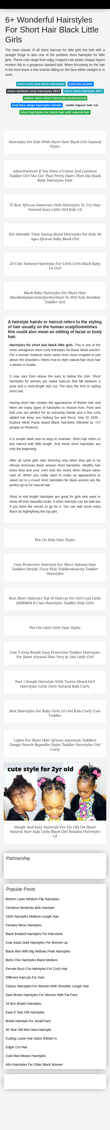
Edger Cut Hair (16, 1047)
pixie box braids (80, 84)
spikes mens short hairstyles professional (55, 98)
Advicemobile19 (54, 4)
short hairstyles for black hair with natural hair (55, 112)
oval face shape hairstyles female (36, 105)
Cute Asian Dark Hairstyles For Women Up (37, 942)
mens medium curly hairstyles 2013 (34, 91)
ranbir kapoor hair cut (82, 105)
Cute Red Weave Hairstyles (26, 1056)
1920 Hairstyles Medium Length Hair (32, 916)
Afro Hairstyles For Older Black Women (34, 1064)
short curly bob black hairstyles (40, 84)
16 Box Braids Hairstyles (24, 1003)
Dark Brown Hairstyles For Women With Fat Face (41, 995)
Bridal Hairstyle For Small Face (28, 1021)
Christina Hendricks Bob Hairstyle (30, 908)
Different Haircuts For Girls (25, 977)
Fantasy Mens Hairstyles (24, 925)
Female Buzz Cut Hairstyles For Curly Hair (37, 969)
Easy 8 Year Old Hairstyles (25, 1012)
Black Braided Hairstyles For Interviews (34, 934)
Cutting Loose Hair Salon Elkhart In (31, 1038)
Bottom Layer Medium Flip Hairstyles (32, 899)
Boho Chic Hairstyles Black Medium (32, 960)
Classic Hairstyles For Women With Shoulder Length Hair (47, 986)
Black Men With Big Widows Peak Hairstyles (38, 951)
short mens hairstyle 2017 (83, 91)
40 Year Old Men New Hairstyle (28, 1030)
